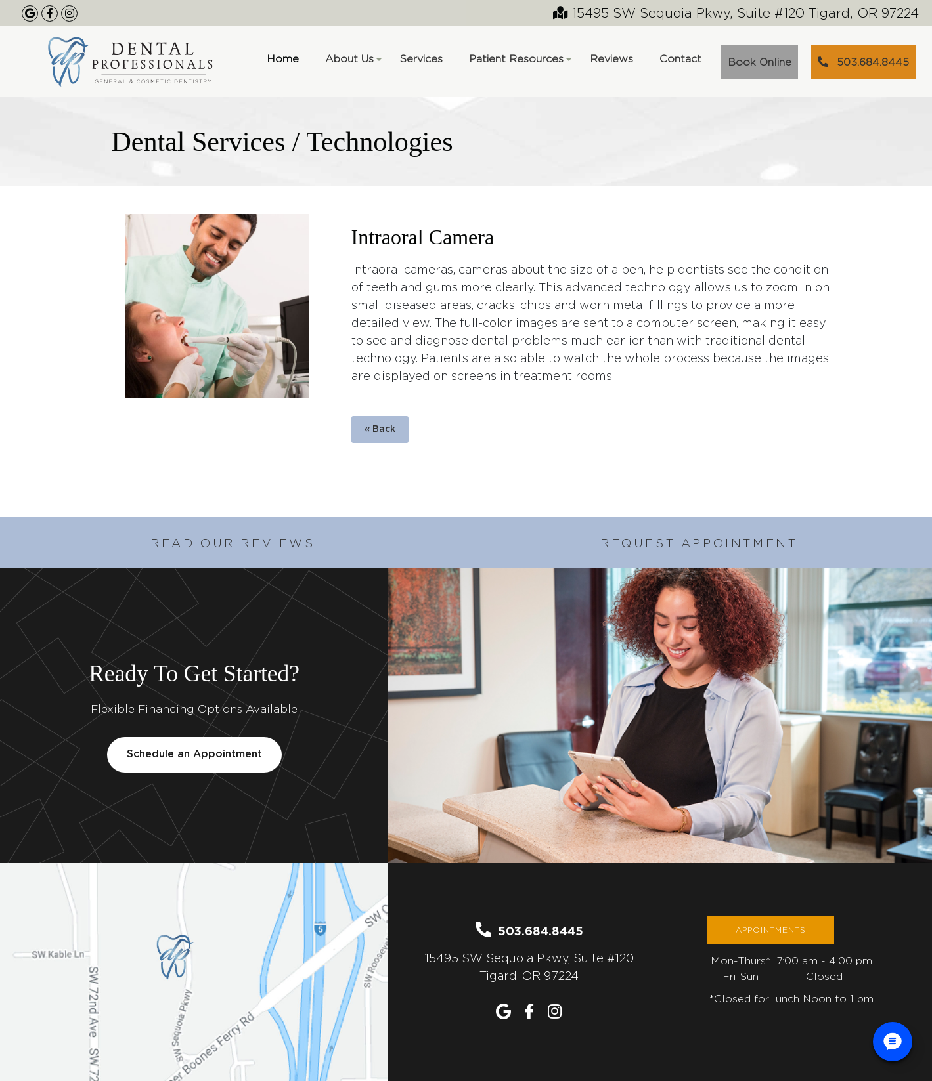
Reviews (611, 58)
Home (283, 58)
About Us (352, 63)
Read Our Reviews (232, 543)
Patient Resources (519, 63)
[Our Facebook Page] (49, 13)
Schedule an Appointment (194, 754)
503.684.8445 (863, 62)
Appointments (771, 929)
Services (421, 58)
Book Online (759, 62)
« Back (380, 429)
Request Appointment (698, 543)
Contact (680, 58)
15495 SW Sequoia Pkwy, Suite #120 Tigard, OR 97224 (736, 13)
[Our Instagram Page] (69, 13)
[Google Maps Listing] (30, 13)
